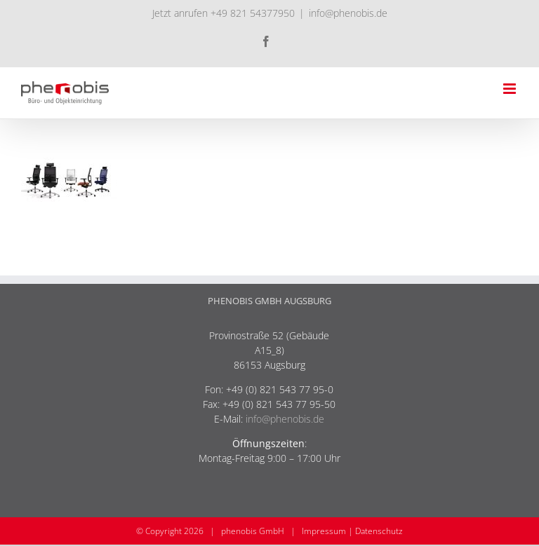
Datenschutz (379, 531)
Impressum (324, 531)
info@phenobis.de (348, 13)
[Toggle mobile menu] (510, 88)
